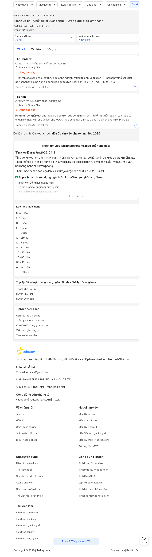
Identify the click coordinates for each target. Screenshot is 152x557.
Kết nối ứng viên (24, 482)
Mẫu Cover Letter (88, 420)
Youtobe (34, 399)
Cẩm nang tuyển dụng (28, 489)
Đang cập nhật (25, 72)
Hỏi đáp (20, 420)
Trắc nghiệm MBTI (89, 446)
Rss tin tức (132, 550)
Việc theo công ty (25, 532)
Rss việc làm (118, 550)
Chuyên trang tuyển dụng (30, 476)
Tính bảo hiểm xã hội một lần (94, 495)
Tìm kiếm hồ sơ (24, 469)
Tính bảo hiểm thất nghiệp (93, 489)
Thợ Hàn (20, 97)
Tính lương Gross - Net (91, 463)
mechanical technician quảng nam (38, 191)
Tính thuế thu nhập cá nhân (93, 469)
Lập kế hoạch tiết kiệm (90, 482)
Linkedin (46, 399)
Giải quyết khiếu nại (26, 433)
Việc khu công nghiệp (27, 538)
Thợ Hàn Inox (23, 59)
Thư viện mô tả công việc (29, 495)
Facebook (22, 399)
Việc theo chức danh (27, 512)
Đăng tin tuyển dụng (27, 463)
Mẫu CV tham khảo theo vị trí (94, 440)
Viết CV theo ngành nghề (92, 433)
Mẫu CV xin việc (87, 414)
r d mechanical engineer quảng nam (38, 187)
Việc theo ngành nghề (28, 525)
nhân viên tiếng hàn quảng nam (36, 182)
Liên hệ (20, 414)
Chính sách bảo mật (26, 427)
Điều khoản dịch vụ (26, 440)
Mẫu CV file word (88, 427)
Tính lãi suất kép (87, 476)
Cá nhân (36, 49)
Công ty (51, 49)
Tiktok (56, 399)
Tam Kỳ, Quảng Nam (28, 67)
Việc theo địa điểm (26, 519)
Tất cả (21, 49)
